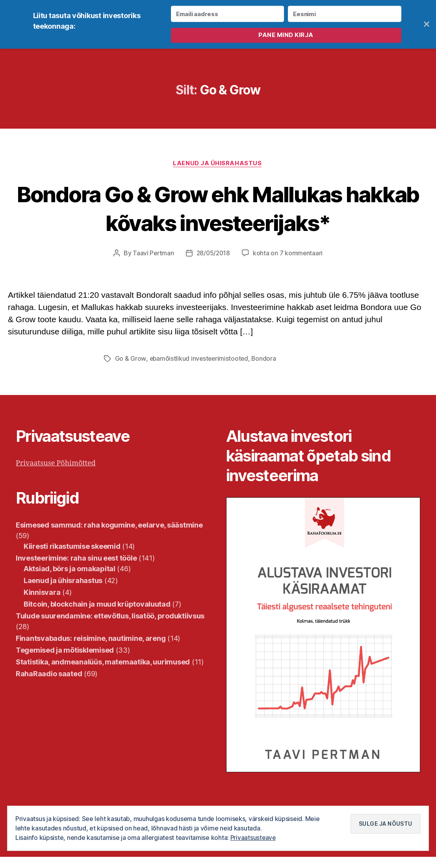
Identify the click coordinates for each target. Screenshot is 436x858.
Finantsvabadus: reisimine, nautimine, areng (90, 639)
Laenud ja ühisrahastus (218, 164)
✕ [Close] (427, 24)
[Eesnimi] (344, 14)
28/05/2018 (213, 254)
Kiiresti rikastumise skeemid (72, 547)
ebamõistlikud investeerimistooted (199, 359)
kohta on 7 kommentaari (289, 254)
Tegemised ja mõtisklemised (65, 651)
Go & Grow (130, 359)
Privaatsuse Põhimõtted (56, 464)
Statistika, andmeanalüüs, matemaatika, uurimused (103, 663)
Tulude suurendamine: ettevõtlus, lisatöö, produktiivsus (110, 617)
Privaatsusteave (253, 838)
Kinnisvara (42, 593)
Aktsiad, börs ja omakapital (69, 569)
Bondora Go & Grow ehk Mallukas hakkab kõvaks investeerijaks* (217, 208)
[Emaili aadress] (227, 14)
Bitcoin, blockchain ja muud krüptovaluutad (97, 605)
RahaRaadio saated (49, 674)
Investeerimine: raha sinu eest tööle (76, 559)
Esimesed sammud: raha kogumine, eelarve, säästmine (109, 526)
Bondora (265, 359)
